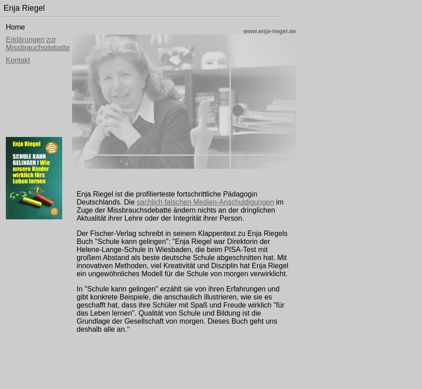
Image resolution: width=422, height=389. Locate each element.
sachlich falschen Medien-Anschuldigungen (205, 202)
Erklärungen (25, 39)
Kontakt (18, 60)
